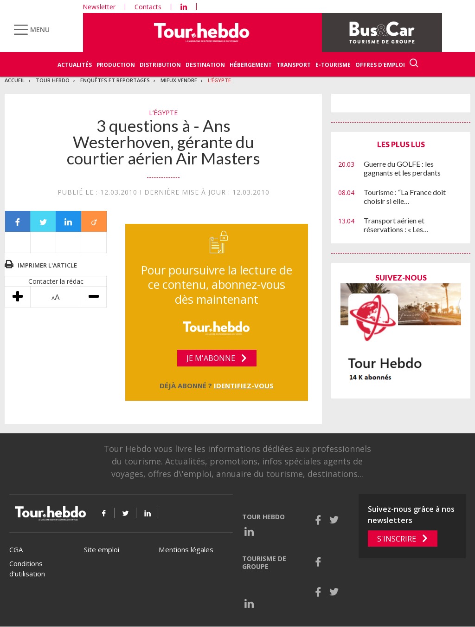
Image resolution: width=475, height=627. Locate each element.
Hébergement (251, 65)
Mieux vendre (178, 80)
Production (115, 65)
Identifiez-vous (244, 385)
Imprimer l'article (47, 265)
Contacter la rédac (55, 281)
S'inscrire (396, 539)
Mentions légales (186, 549)
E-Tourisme (333, 65)
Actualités (75, 65)
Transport (293, 65)
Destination (205, 65)
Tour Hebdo (53, 80)
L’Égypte (219, 80)
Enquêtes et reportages (115, 80)
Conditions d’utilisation (27, 569)
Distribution (160, 65)
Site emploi (101, 549)
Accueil (15, 80)
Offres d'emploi (380, 65)
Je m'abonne (210, 358)
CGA (16, 549)
